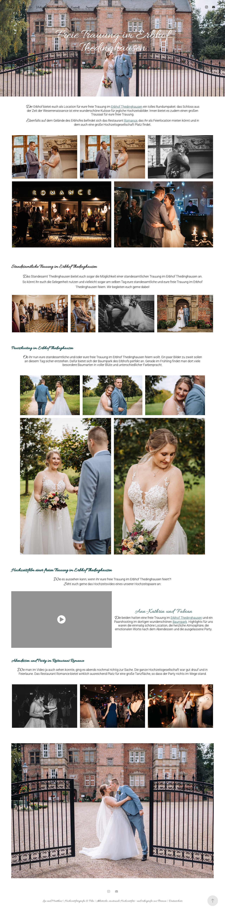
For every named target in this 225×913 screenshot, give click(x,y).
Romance (130, 120)
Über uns (60, 7)
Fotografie (25, 7)
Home (10, 7)
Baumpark (180, 622)
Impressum (91, 7)
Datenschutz (176, 901)
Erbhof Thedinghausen (126, 106)
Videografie (43, 7)
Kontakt (75, 7)
